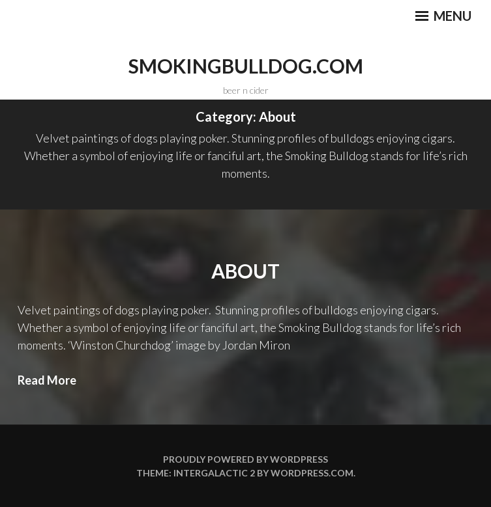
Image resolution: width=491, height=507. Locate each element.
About (245, 270)
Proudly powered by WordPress (245, 459)
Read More (47, 380)
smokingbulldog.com (245, 65)
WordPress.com (312, 472)
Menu (443, 15)
